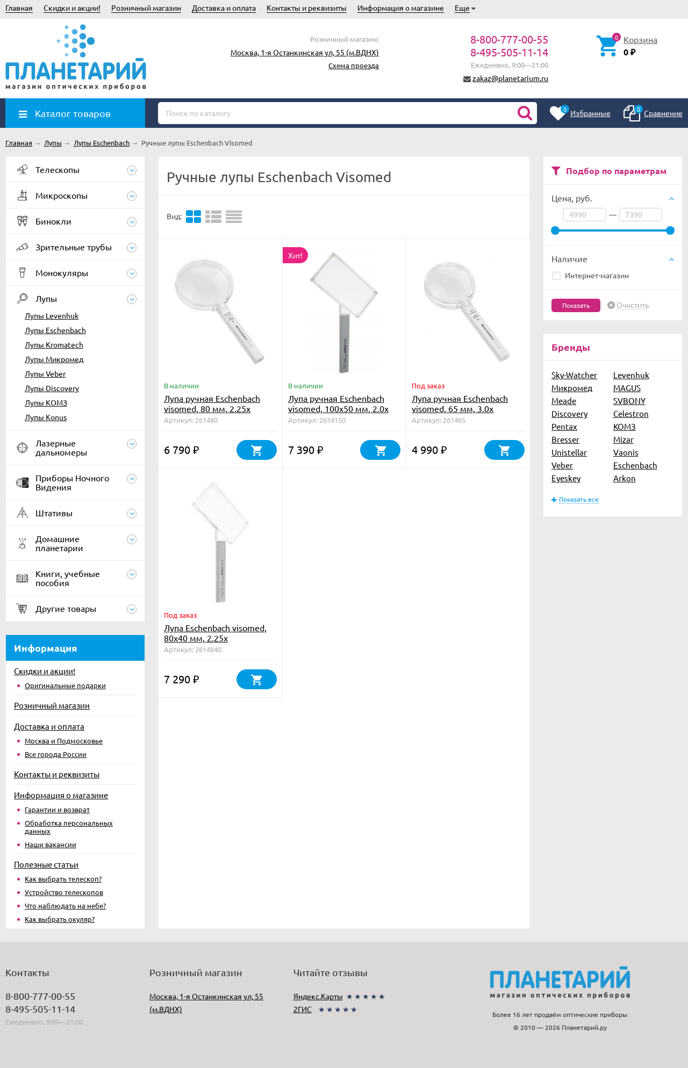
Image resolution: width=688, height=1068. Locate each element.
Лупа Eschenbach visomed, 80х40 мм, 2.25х (215, 632)
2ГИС (302, 1009)
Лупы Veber (45, 373)
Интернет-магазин (591, 275)
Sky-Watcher (574, 375)
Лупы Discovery (52, 388)
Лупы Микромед (54, 359)
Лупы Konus (46, 417)
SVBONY (629, 400)
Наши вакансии (50, 844)
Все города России (56, 754)
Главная (19, 7)
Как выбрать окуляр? (60, 918)
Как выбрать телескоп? (63, 878)
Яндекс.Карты (318, 996)
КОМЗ (624, 426)
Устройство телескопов (64, 892)
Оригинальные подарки (65, 685)
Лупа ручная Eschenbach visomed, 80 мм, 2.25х (212, 403)
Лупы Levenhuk (51, 315)
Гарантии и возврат (57, 809)
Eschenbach (635, 465)
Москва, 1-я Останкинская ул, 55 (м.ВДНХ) (305, 52)
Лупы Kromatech (54, 344)
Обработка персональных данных (69, 826)
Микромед (571, 388)
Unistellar (569, 452)
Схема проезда (353, 65)
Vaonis (626, 452)
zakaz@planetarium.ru (510, 78)
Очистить (633, 305)
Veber (562, 465)
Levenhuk (631, 375)
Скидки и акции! (72, 7)
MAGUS (627, 388)
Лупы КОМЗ (46, 402)
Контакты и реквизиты (307, 7)
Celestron (631, 413)
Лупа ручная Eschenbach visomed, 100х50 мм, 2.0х (338, 403)
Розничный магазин (146, 7)
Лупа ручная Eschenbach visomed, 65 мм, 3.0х (460, 403)
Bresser (565, 439)
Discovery (569, 413)
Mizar (623, 439)
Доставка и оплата (224, 7)
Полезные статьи (46, 864)
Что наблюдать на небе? (65, 905)
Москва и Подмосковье (64, 740)
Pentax (564, 426)
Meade (563, 400)
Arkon (624, 478)
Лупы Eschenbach (55, 330)
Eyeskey (565, 478)
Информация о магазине (400, 7)
